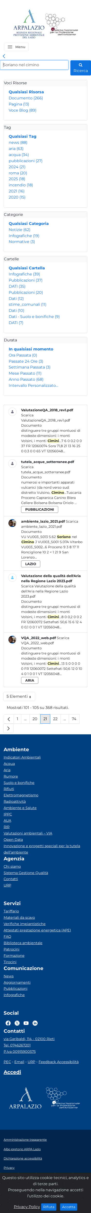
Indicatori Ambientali (22, 757)
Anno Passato (26, 379)
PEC (7, 1062)
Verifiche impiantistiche (25, 924)
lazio (30, 564)
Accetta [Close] (69, 1206)
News (9, 976)
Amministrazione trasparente (25, 1139)
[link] (4, 56)
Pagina (19, 104)
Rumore (11, 776)
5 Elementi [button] (21, 697)
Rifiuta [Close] (50, 1206)
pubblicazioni (25, 160)
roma (18, 173)
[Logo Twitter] (17, 1023)
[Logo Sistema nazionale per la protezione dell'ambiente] (61, 24)
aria (16, 148)
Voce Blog (22, 110)
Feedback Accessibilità (59, 1062)
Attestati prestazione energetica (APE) (37, 930)
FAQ (7, 936)
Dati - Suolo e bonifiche (34, 316)
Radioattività (15, 801)
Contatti (11, 879)
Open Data (13, 839)
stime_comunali (27, 304)
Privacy (9, 1168)
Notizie (19, 229)
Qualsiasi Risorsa (26, 92)
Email (19, 1062)
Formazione (14, 955)
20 (37, 720)
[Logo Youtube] (26, 1023)
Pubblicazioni (25, 280)
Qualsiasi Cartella (27, 268)
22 (57, 720)
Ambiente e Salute (20, 808)
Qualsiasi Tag (22, 136)
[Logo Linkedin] (35, 1023)
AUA (7, 820)
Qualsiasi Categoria (29, 223)
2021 (17, 191)
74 (76, 720)
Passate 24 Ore (26, 361)
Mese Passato (25, 373)
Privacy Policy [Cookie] (27, 1206)
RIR (6, 827)
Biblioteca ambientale (23, 943)
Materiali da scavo (19, 917)
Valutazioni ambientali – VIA (28, 833)
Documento (26, 98)
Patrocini (11, 949)
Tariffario (11, 911)
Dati (16, 298)
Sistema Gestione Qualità (26, 873)
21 (46, 720)
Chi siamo (12, 866)
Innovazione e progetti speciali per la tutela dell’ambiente (42, 849)
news (18, 142)
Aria (7, 770)
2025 (17, 179)
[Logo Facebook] (8, 1023)
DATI (17, 286)
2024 (17, 167)
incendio (21, 185)
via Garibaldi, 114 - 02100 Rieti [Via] (29, 1039)
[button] (16, 47)
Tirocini (10, 962)
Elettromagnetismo (21, 795)
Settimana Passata (29, 367)
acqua (19, 154)
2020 (17, 197)
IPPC (8, 814)
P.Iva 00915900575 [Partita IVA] (20, 1051)
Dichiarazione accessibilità (23, 1158)
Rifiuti (9, 789)
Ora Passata (23, 355)
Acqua (9, 763)
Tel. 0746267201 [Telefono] (17, 1045)
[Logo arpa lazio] (29, 24)
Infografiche (24, 235)
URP (7, 885)
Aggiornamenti (17, 982)
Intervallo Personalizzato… (33, 385)
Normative (22, 241)
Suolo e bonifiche (19, 783)
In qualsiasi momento (31, 349)
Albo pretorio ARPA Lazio (22, 1149)
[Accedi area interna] (12, 1073)
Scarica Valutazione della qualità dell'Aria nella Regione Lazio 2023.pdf (48, 591)
